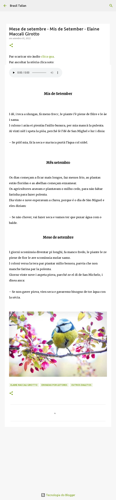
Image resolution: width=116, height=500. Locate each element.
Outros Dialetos (81, 385)
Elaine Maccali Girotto (23, 385)
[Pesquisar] (111, 5)
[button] (11, 45)
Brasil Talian (18, 5)
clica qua (47, 56)
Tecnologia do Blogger (58, 495)
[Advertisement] (58, 457)
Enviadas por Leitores (54, 385)
